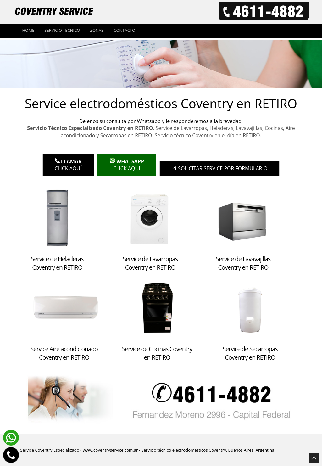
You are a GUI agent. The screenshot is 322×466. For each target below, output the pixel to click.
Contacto (124, 30)
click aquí (126, 165)
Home (28, 30)
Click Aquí (68, 165)
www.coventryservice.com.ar (110, 450)
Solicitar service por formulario (219, 168)
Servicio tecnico (62, 30)
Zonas (96, 30)
